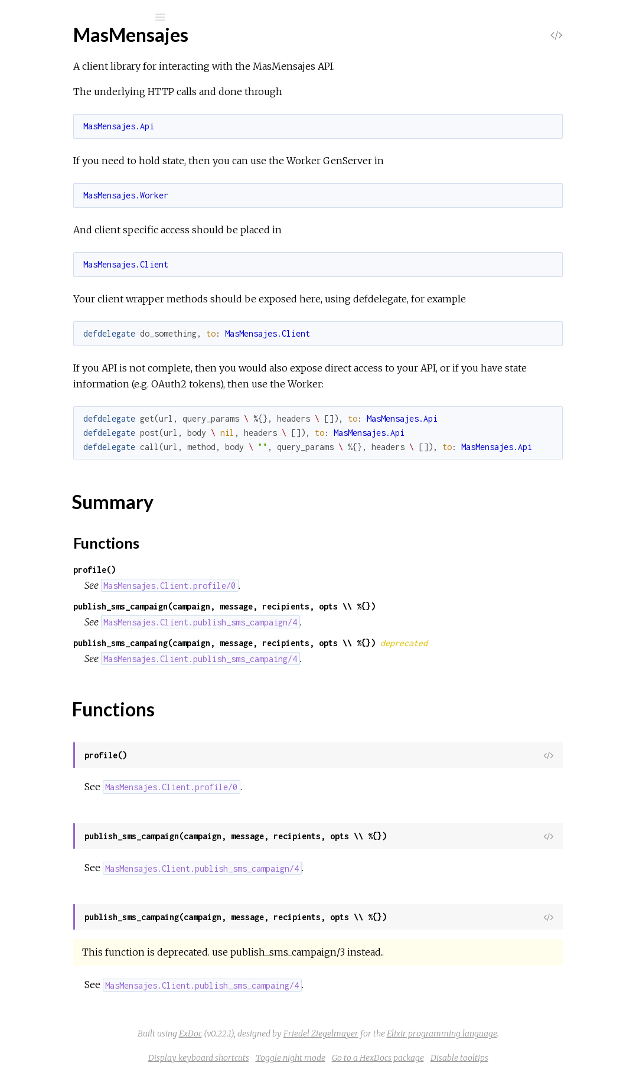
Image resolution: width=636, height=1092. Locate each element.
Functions (71, 187)
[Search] (88, 17)
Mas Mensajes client (96, 48)
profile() (234, 586)
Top (51, 161)
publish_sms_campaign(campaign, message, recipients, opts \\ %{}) (364, 622)
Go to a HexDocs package (466, 1073)
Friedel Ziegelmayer (409, 1049)
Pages (42, 92)
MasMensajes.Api (73, 207)
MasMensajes (66, 141)
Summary (63, 174)
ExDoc (279, 1049)
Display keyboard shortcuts (287, 1073)
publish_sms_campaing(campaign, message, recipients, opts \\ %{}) (364, 659)
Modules (49, 108)
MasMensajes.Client (78, 223)
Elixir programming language (530, 1049)
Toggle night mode (379, 1073)
